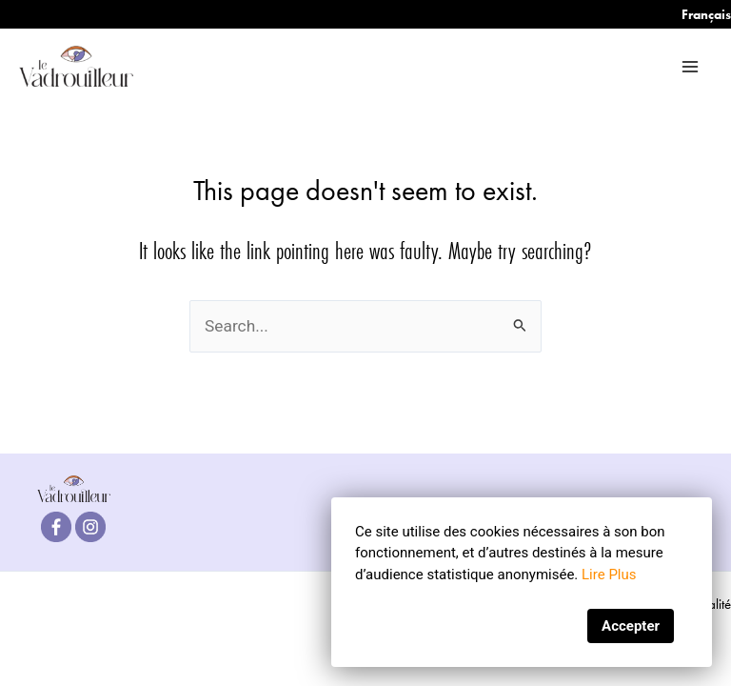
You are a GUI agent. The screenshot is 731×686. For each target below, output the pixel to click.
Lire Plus (609, 574)
